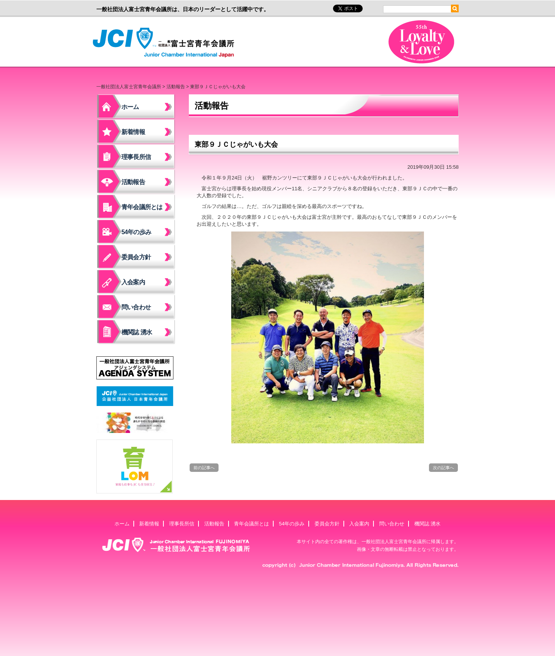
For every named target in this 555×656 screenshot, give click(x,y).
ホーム (130, 107)
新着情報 (133, 132)
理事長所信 (136, 157)
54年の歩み (136, 232)
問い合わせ (136, 307)
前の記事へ (204, 467)
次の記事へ (443, 467)
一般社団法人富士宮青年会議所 (165, 42)
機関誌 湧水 (136, 332)
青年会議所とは (141, 207)
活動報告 (175, 86)
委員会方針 (136, 257)
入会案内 (133, 282)
